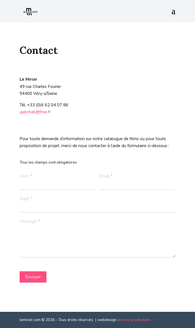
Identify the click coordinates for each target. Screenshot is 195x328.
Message (30, 221)
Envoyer (33, 277)
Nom (26, 176)
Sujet (26, 199)
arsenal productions (134, 319)
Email (106, 176)
